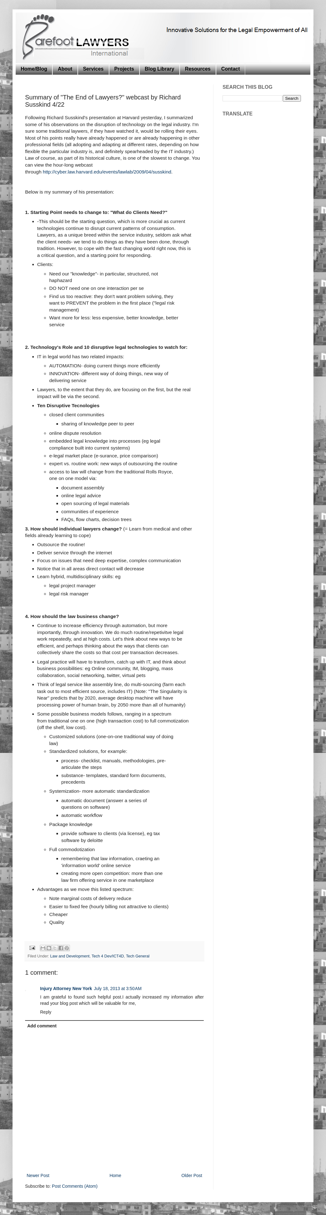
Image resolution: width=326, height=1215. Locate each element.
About (65, 69)
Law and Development (69, 956)
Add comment (41, 1025)
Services (93, 69)
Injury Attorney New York (66, 988)
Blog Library (159, 69)
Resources (198, 69)
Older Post (191, 1175)
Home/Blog (34, 69)
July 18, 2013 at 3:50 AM (117, 988)
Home (115, 1175)
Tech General (138, 956)
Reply (45, 1012)
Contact (230, 69)
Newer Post (38, 1175)
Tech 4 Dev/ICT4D (108, 956)
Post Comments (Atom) (74, 1186)
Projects (124, 69)
